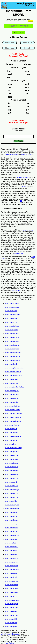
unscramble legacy (11, 459)
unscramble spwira (11, 558)
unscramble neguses (12, 391)
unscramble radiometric (13, 421)
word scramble (28, 230)
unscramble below (11, 573)
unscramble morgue (12, 600)
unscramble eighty (11, 619)
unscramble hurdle (11, 455)
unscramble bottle (11, 516)
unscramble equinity (12, 334)
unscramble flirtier (11, 318)
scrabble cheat (16, 290)
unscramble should (11, 528)
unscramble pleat (11, 429)
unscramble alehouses (13, 353)
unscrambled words (23, 177)
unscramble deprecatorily (13, 413)
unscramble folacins (12, 345)
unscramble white (11, 501)
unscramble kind (10, 444)
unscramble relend (11, 398)
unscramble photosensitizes (14, 368)
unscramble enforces (12, 337)
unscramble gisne (11, 626)
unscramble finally (11, 577)
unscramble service (11, 482)
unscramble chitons (11, 379)
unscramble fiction (11, 543)
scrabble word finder (12, 154)
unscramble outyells (12, 394)
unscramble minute (11, 581)
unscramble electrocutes (13, 375)
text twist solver (26, 154)
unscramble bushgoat (12, 360)
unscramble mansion (12, 569)
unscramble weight (11, 524)
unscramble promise (12, 535)
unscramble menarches (13, 372)
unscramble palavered (12, 356)
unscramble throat (11, 623)
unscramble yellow (11, 588)
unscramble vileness (12, 425)
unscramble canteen (12, 615)
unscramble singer (11, 539)
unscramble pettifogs (12, 402)
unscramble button (11, 497)
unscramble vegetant (12, 349)
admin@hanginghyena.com (10, 634)
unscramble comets (11, 607)
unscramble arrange (12, 490)
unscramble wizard (11, 467)
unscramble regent (11, 474)
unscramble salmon (11, 592)
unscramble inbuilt (11, 364)
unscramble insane (11, 463)
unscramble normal (11, 478)
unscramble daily (11, 550)
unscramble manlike (12, 341)
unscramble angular (12, 505)
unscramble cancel (11, 493)
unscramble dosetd (11, 585)
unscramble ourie (11, 311)
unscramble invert (11, 611)
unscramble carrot (11, 596)
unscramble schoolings (13, 417)
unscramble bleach (11, 486)
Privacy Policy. (9, 643)
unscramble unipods (12, 307)
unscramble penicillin (12, 440)
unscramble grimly (11, 330)
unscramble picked (11, 554)
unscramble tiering (11, 383)
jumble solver (18, 253)
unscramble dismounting (13, 448)
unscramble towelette (12, 410)
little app (25, 186)
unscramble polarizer (12, 451)
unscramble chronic (11, 566)
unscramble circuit (11, 531)
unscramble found (11, 512)
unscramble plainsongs (13, 436)
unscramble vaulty (11, 322)
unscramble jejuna (11, 432)
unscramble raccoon (12, 470)
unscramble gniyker (11, 604)
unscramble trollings (12, 326)
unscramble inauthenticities (14, 387)
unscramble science (12, 509)
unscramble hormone (12, 314)
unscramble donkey (11, 562)
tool (21, 201)
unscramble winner (11, 547)
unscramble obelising (12, 406)
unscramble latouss (11, 520)
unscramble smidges (12, 303)
